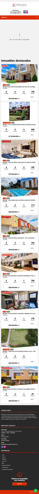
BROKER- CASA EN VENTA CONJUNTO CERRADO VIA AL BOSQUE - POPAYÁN (19, 313)
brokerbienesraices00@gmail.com (9, 444)
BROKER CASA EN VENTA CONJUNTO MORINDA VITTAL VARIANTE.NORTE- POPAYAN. (19, 275)
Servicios (4, 461)
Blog (3, 463)
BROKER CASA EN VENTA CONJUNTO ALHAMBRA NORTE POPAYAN (19, 389)
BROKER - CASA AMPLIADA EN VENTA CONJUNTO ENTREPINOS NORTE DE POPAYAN (19, 200)
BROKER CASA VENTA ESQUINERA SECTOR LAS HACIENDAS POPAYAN (19, 87)
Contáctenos (5, 467)
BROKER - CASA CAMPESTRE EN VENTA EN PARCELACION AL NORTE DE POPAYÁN (19, 124)
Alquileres (4, 459)
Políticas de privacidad (7, 469)
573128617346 (15, 13)
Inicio (3, 455)
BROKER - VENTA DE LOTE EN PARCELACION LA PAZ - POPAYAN (19, 351)
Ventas (3, 457)
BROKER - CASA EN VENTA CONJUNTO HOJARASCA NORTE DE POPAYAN (19, 162)
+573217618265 (17, 11)
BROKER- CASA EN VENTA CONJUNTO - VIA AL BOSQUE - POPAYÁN (19, 238)
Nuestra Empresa (6, 465)
